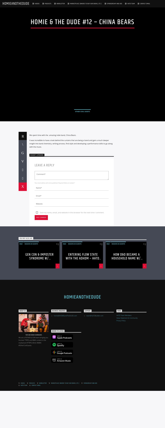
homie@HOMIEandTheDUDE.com (65, 353)
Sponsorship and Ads (114, 3)
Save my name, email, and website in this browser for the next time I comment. (72, 250)
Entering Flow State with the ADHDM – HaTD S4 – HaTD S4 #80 (82, 295)
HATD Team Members (124, 352)
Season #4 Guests (31, 281)
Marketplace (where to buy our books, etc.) (86, 3)
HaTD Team (131, 3)
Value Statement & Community (127, 355)
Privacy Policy (121, 358)
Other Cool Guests (82, 130)
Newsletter (61, 3)
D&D (21, 281)
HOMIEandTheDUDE (15, 3)
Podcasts (48, 3)
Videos (37, 3)
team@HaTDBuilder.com (94, 353)
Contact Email (145, 3)
